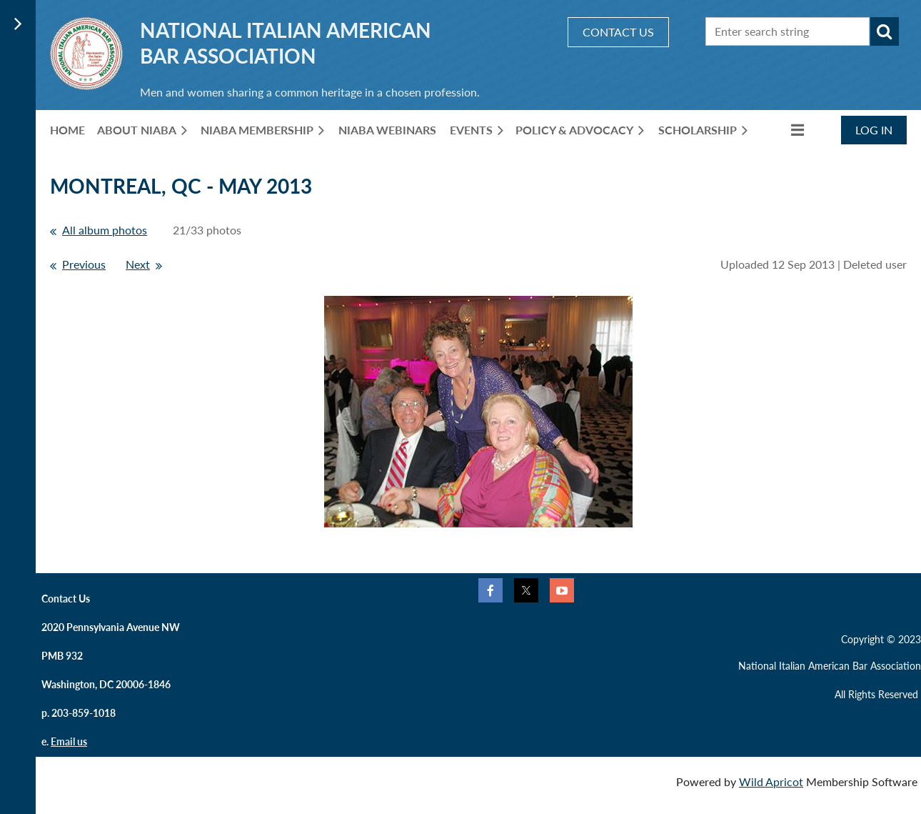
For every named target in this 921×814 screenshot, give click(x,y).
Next (138, 264)
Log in (873, 130)
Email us (69, 741)
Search (884, 31)
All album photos (104, 230)
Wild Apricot (771, 781)
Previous (84, 264)
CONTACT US (618, 32)
